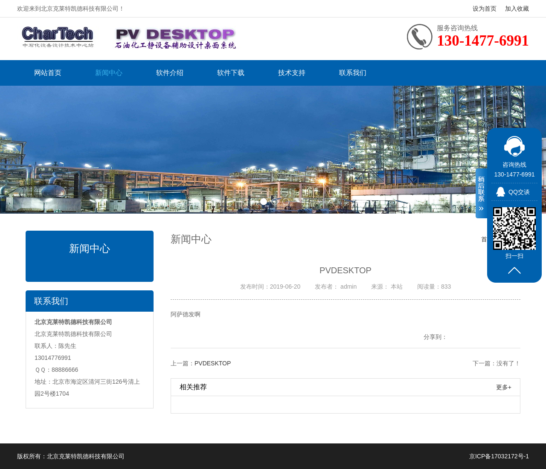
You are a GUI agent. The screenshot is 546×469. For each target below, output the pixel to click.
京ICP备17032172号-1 (499, 456)
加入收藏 (517, 8)
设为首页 (485, 8)
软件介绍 (169, 72)
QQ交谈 (519, 191)
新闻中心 (108, 72)
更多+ (503, 387)
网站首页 (47, 72)
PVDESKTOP (213, 363)
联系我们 (352, 72)
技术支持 (291, 72)
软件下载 (230, 72)
